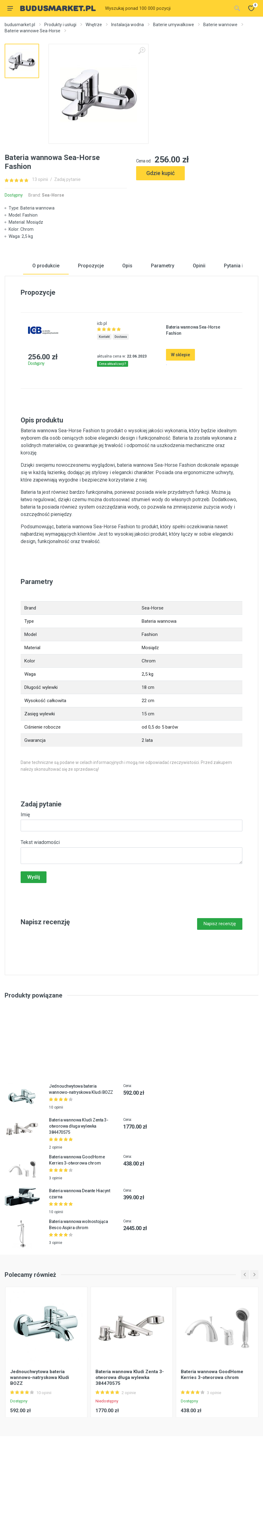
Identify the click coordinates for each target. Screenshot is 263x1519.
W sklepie (180, 406)
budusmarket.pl (20, 24)
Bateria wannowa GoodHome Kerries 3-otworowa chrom (212, 1426)
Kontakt (104, 388)
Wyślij (33, 929)
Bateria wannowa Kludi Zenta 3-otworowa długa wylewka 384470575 (78, 1177)
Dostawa (121, 388)
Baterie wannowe (220, 24)
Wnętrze (94, 24)
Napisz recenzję (220, 975)
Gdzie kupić (160, 173)
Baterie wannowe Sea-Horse (32, 30)
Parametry (162, 317)
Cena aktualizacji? (112, 415)
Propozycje (91, 317)
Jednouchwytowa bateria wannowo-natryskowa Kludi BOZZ (39, 1428)
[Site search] (166, 8)
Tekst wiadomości (40, 894)
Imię (25, 866)
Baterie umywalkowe (173, 24)
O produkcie (45, 317)
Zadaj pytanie (67, 179)
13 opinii (40, 179)
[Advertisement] (197, 206)
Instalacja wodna (127, 24)
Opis (127, 317)
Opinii (199, 317)
